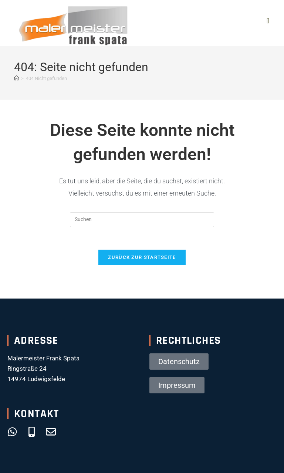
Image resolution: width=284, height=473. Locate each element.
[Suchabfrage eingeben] (142, 219)
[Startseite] (16, 78)
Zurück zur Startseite (142, 257)
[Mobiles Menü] (268, 20)
